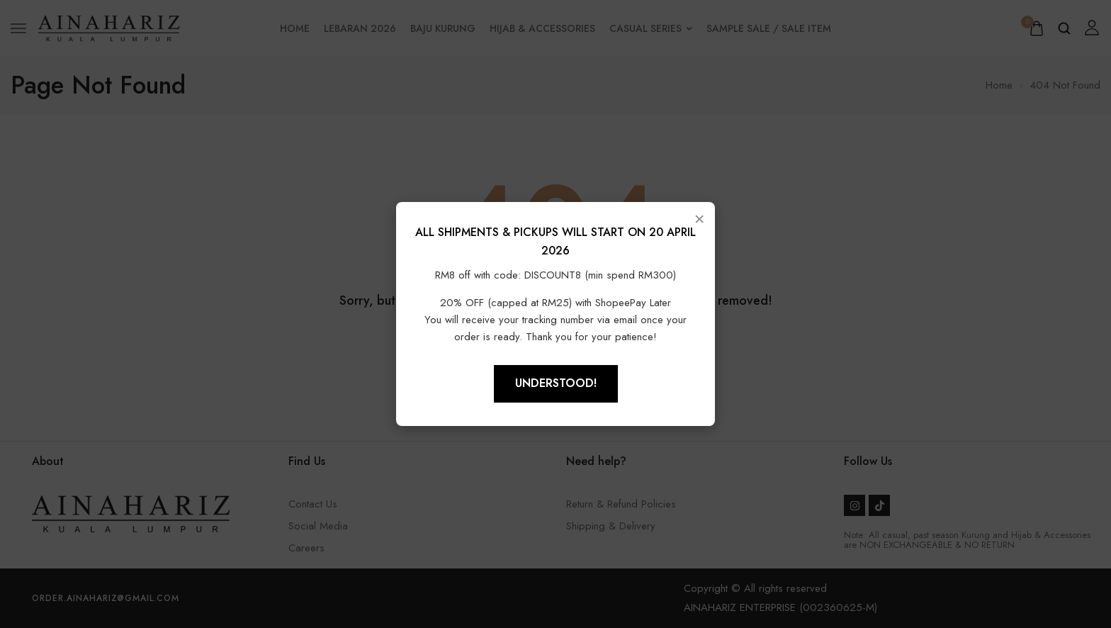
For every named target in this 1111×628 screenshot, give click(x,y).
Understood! (556, 383)
